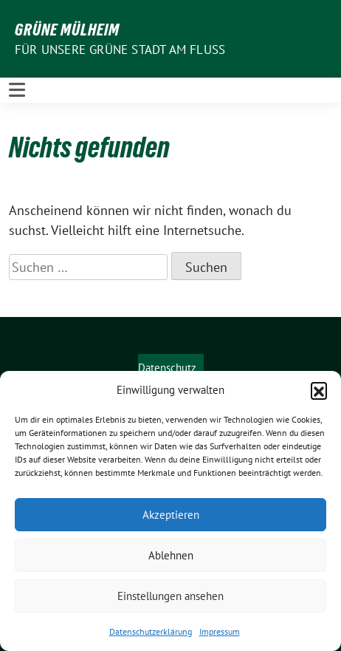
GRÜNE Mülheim (67, 29)
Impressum (219, 631)
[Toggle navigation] (17, 90)
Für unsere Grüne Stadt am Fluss (120, 49)
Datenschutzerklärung (150, 631)
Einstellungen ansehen (170, 596)
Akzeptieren (170, 515)
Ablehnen (170, 555)
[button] (318, 390)
